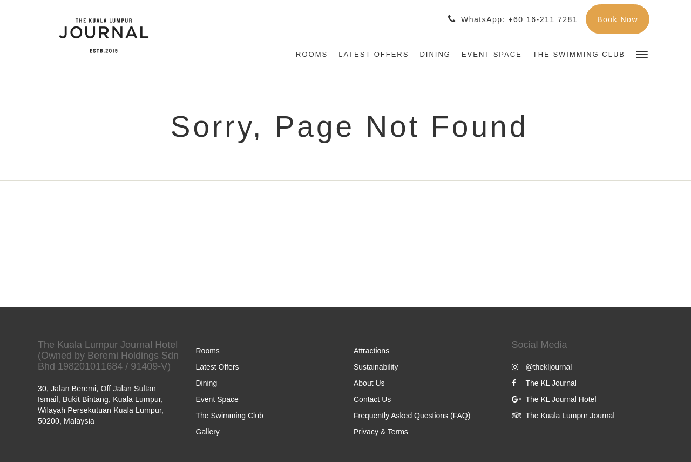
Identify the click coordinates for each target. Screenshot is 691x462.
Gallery (208, 431)
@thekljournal (542, 367)
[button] (642, 53)
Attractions (371, 350)
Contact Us (372, 399)
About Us (369, 383)
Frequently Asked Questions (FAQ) (412, 415)
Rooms (208, 350)
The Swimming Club (229, 415)
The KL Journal (544, 383)
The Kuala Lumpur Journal (563, 415)
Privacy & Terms (381, 431)
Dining (207, 383)
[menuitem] (311, 54)
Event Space (217, 399)
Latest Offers (217, 367)
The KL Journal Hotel (554, 399)
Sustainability (376, 367)
